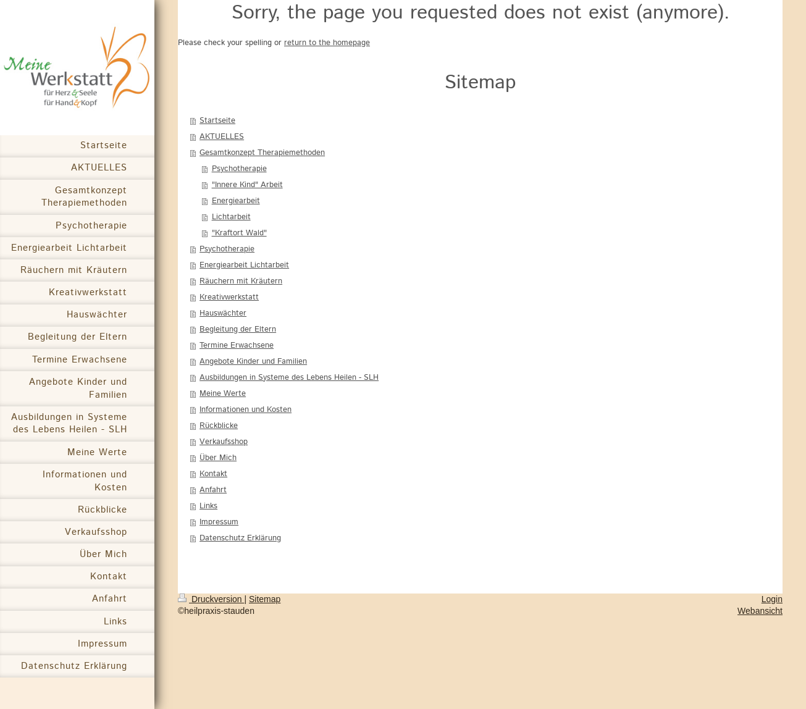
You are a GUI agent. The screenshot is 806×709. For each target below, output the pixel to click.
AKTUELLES (221, 137)
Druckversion (211, 599)
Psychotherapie (239, 169)
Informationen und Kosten (245, 410)
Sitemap (264, 599)
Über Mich (218, 458)
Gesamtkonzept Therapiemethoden (262, 153)
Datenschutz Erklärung (240, 538)
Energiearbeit (236, 201)
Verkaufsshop (223, 442)
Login (772, 599)
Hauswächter (222, 313)
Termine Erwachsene (236, 345)
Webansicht (760, 611)
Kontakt (213, 474)
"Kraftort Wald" (239, 233)
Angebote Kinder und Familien (253, 361)
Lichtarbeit (231, 217)
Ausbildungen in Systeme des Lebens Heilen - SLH (289, 378)
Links (208, 506)
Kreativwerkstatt (229, 297)
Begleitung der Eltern (237, 329)
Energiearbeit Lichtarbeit (244, 265)
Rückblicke (218, 426)
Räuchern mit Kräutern (240, 281)
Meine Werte (222, 394)
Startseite (217, 121)
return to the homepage (327, 43)
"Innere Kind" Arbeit (247, 185)
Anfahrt (213, 490)
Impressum (218, 522)
